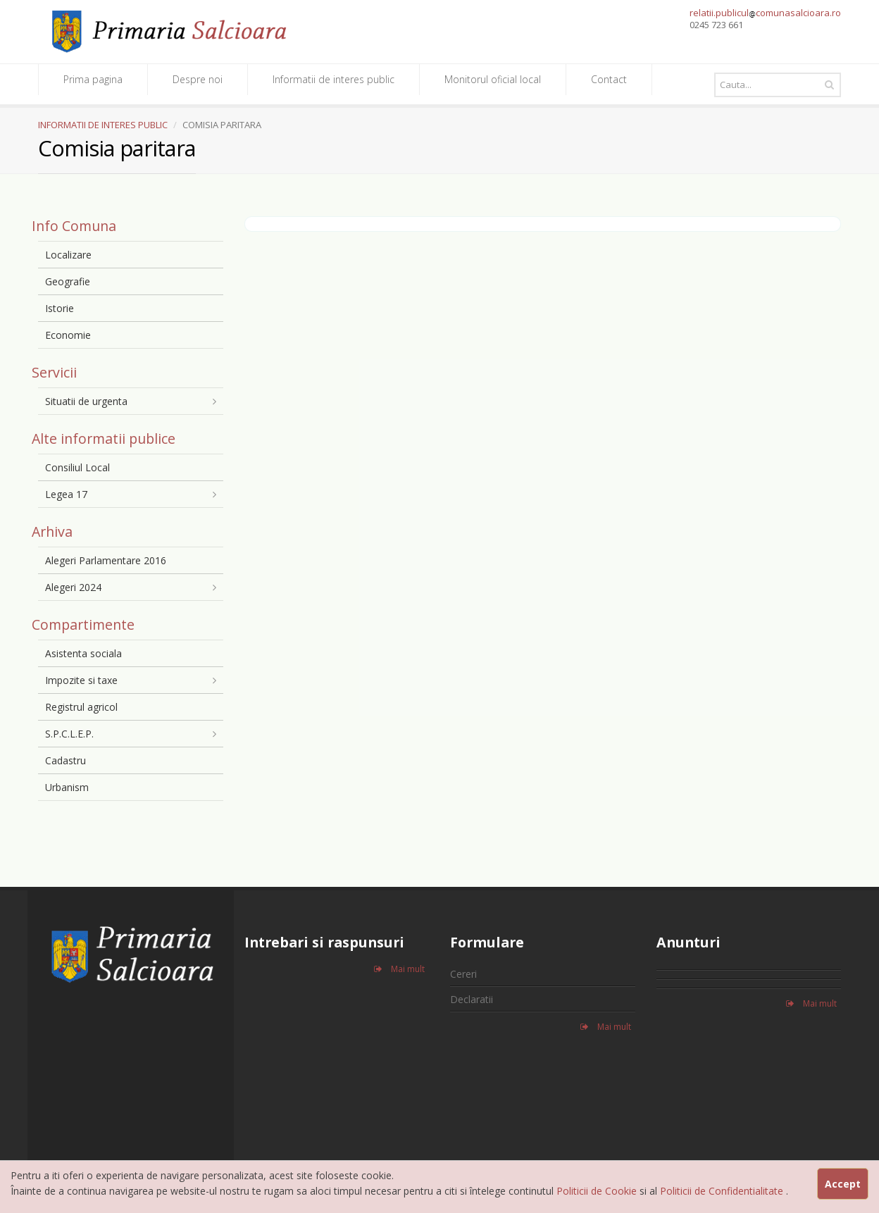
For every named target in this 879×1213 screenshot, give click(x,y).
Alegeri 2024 (73, 587)
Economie (68, 335)
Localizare (68, 254)
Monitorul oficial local (492, 79)
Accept (843, 1183)
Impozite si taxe (81, 680)
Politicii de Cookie (598, 1191)
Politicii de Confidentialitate (723, 1191)
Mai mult (399, 969)
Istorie (59, 308)
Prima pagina (93, 79)
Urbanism (67, 787)
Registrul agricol (81, 707)
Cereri (463, 974)
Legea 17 (66, 494)
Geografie (67, 281)
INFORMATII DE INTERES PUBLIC (103, 124)
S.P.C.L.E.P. (69, 733)
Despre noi (198, 79)
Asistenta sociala (83, 653)
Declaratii (471, 999)
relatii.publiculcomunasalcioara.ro (765, 12)
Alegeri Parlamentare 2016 (105, 560)
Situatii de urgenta (86, 401)
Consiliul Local (77, 467)
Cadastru (65, 760)
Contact (609, 79)
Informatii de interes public (333, 79)
